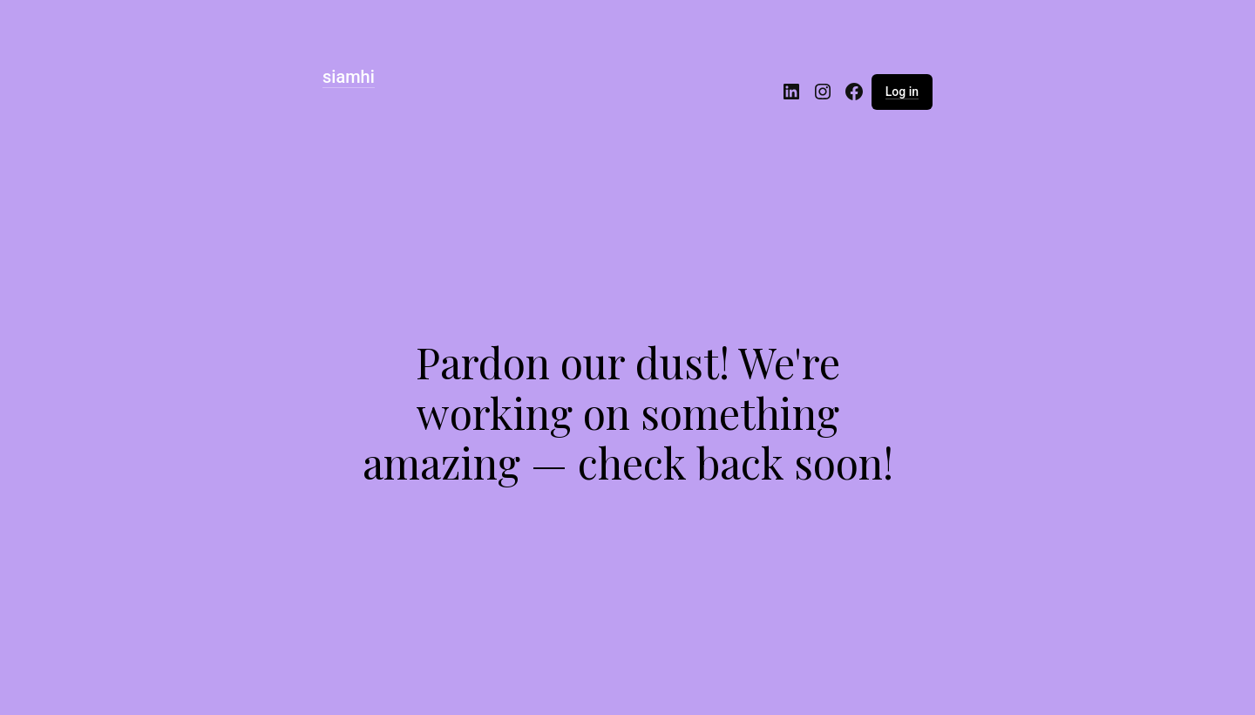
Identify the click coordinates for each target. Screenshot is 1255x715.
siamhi (348, 76)
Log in (902, 92)
